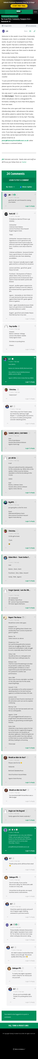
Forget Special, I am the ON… (19, 590)
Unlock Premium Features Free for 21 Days (19, 2)
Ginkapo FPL (13, 877)
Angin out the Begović (17, 811)
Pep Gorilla (13, 326)
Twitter (24, 162)
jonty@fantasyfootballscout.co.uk (15, 140)
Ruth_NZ (12, 213)
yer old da (12, 458)
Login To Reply (30, 206)
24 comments (31, 26)
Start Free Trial (19, 6)
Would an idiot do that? (17, 757)
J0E (3, 159)
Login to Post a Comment (19, 180)
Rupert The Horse (15, 617)
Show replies (27, 187)
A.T (10, 359)
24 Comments (16, 174)
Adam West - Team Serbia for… (20, 557)
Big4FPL (11, 502)
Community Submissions (10, 16)
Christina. (12, 389)
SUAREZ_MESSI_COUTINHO (18, 433)
